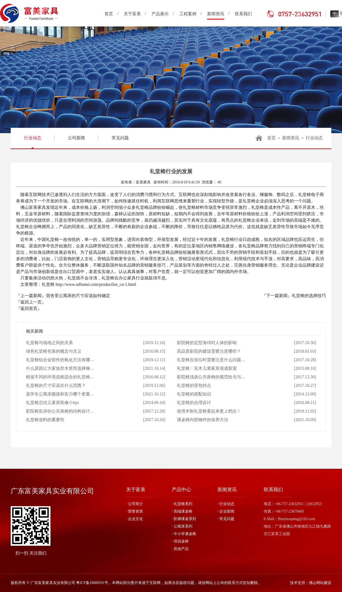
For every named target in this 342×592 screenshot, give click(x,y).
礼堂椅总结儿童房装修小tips (52, 402)
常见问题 (120, 138)
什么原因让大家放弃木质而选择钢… (60, 368)
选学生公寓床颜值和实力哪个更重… (60, 394)
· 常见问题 (225, 519)
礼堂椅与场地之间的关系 (49, 342)
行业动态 (33, 142)
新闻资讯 (290, 138)
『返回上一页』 (31, 302)
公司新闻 (76, 138)
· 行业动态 (225, 504)
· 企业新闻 (225, 511)
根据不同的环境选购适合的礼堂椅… (60, 377)
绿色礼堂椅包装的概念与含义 (53, 351)
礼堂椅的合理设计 (194, 402)
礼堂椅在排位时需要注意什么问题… (211, 359)
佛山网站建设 (320, 583)
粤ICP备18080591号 (92, 583)
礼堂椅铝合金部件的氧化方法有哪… (60, 359)
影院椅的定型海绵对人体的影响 (207, 342)
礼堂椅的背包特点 (194, 385)
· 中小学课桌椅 (184, 534)
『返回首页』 (29, 308)
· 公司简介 (134, 504)
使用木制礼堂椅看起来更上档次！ (209, 411)
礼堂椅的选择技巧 (309, 295)
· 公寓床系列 (182, 526)
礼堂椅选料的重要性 (45, 419)
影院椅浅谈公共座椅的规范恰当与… (211, 377)
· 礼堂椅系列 (182, 504)
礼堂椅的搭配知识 (194, 394)
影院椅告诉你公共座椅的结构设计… (60, 411)
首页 (271, 138)
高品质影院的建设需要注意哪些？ (209, 351)
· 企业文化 (134, 519)
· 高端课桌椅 (182, 511)
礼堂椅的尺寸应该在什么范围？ (56, 385)
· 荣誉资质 (134, 511)
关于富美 (135, 489)
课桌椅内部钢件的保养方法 (202, 419)
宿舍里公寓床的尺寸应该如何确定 (78, 295)
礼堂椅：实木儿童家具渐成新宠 (207, 368)
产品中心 (181, 489)
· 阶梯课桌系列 (184, 519)
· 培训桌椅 (180, 541)
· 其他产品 (180, 549)
